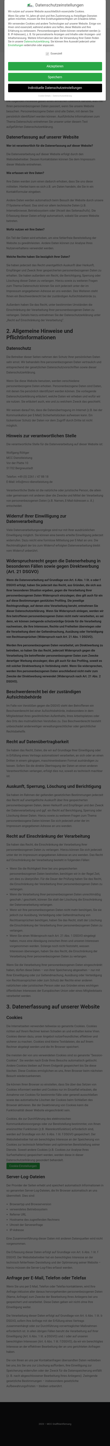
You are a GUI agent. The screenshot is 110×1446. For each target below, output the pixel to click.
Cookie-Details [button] (44, 94)
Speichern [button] (55, 75)
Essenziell (54, 51)
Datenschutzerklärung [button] (62, 94)
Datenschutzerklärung (36, 39)
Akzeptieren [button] (55, 64)
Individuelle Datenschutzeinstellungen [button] (55, 86)
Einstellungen (16, 43)
